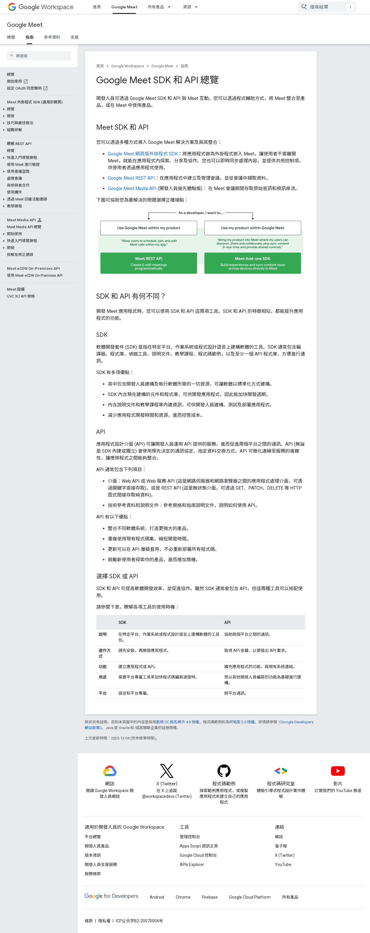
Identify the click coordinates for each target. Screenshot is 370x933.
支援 (75, 37)
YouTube (283, 864)
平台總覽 (93, 837)
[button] (37, 109)
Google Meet (24, 25)
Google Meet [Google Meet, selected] (124, 7)
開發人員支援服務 (101, 864)
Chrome (183, 897)
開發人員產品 (97, 846)
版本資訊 (93, 855)
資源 (187, 7)
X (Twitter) (285, 855)
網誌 (279, 837)
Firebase (210, 897)
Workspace (46, 7)
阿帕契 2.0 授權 (242, 722)
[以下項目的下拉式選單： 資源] (198, 7)
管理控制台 (190, 837)
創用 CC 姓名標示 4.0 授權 (177, 722)
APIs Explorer (192, 864)
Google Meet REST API (131, 178)
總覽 (11, 37)
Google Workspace (127, 66)
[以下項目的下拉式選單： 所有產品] (171, 7)
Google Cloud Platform (250, 897)
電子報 (281, 846)
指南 (184, 66)
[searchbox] (39, 55)
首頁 (97, 7)
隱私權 (104, 921)
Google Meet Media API (132, 188)
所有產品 (156, 7)
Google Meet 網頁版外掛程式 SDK (143, 154)
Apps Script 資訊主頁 (199, 846)
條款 (89, 921)
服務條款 (93, 873)
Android (157, 897)
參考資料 (52, 37)
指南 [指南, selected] (29, 37)
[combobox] (327, 7)
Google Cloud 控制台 (198, 855)
